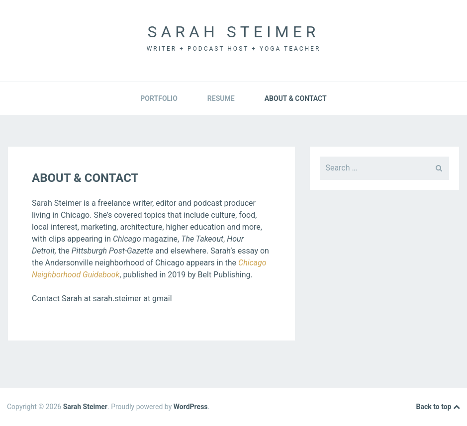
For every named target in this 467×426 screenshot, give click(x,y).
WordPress (191, 407)
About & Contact (296, 98)
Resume (221, 98)
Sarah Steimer (233, 31)
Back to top (438, 407)
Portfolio (159, 98)
